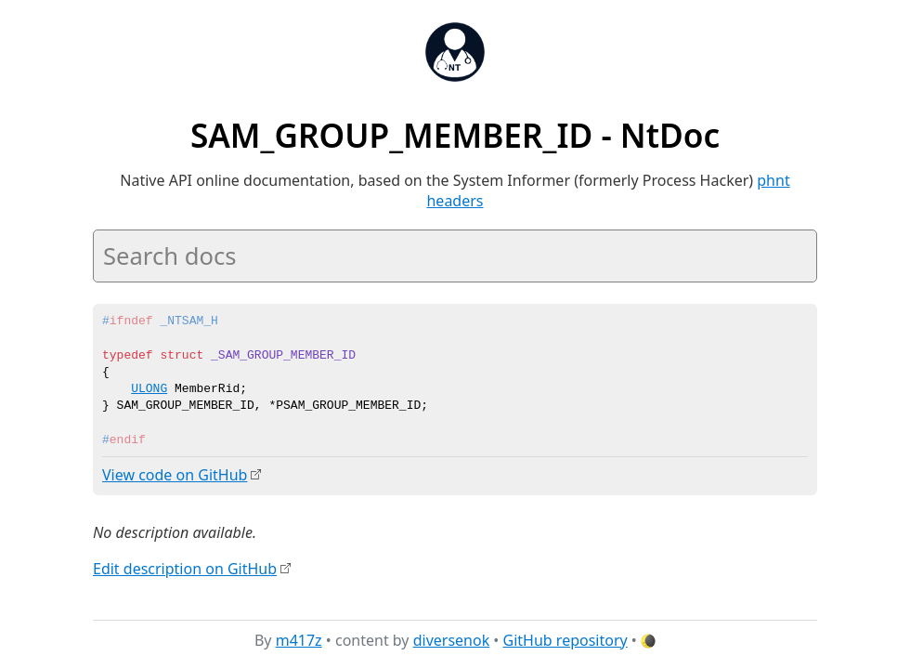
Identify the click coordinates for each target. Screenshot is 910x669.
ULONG (149, 389)
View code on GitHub (174, 475)
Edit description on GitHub (185, 568)
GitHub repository (565, 640)
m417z (299, 640)
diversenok (451, 640)
